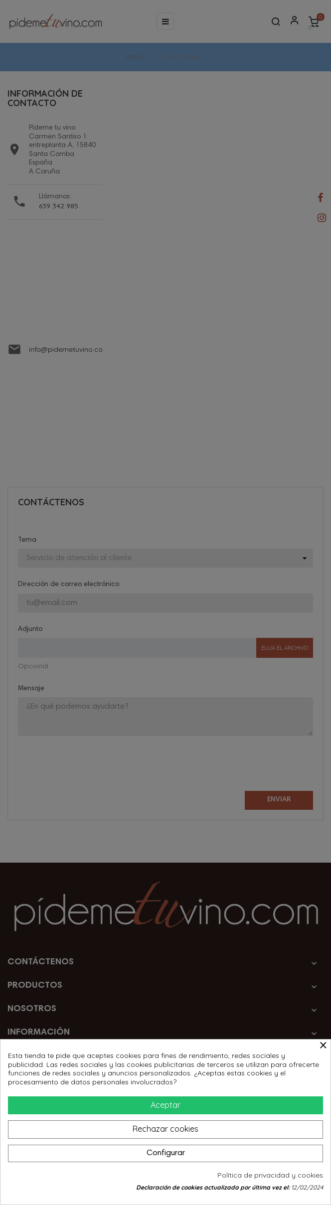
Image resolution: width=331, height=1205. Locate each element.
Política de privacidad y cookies (270, 1175)
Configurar (166, 1153)
